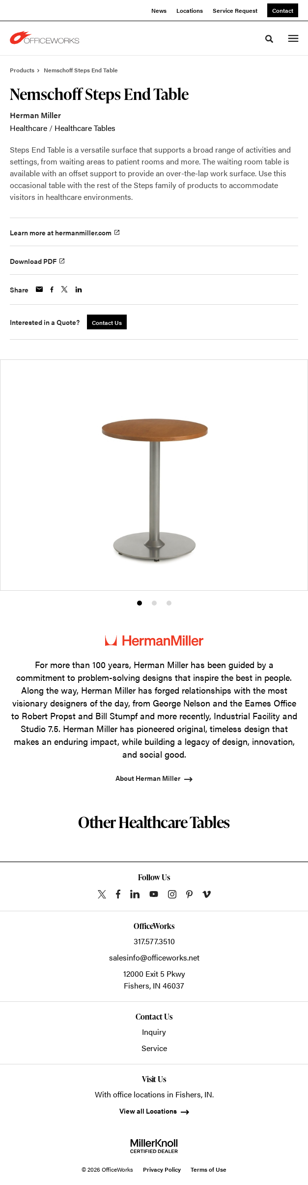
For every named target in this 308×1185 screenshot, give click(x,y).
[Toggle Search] (269, 39)
